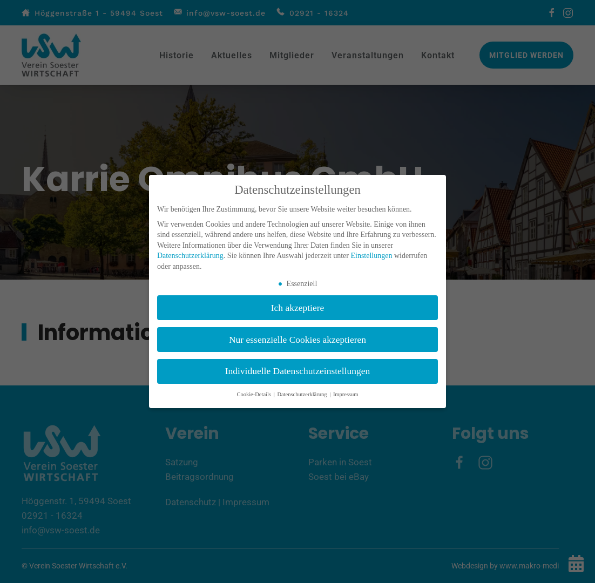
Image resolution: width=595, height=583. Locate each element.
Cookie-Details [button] (254, 394)
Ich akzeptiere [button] (297, 307)
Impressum (346, 394)
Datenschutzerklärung (190, 256)
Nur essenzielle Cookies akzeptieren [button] (297, 339)
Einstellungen (371, 256)
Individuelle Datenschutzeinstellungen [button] (297, 370)
